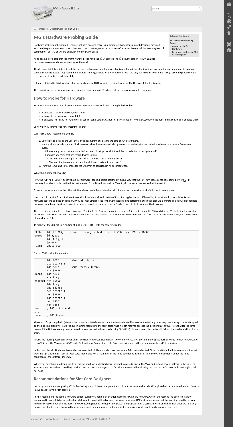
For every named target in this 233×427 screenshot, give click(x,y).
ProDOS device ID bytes (153, 144)
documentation (130, 58)
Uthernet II (108, 58)
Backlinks (229, 27)
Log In (229, 4)
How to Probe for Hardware (180, 47)
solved (49, 90)
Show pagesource (229, 16)
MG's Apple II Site (66, 8)
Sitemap (229, 50)
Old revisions (229, 21)
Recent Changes (229, 45)
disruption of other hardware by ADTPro (80, 83)
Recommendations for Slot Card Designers (185, 53)
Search (200, 8)
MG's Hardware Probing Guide (63, 28)
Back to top (229, 33)
